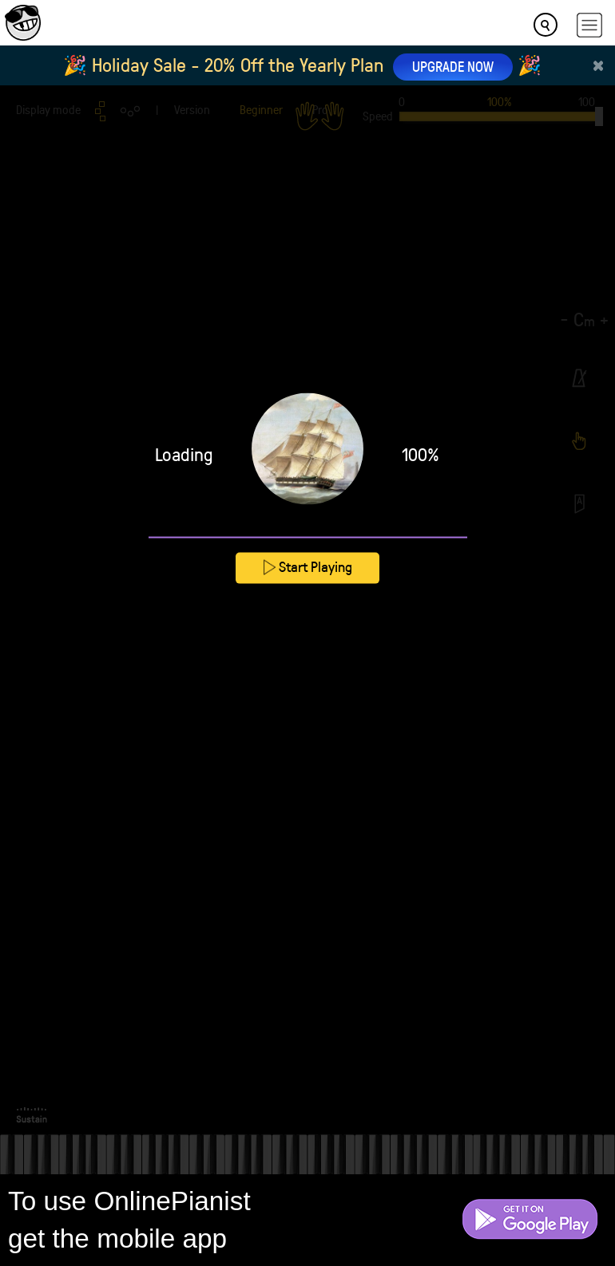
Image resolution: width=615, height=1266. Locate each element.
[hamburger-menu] (589, 25)
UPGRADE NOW (453, 66)
